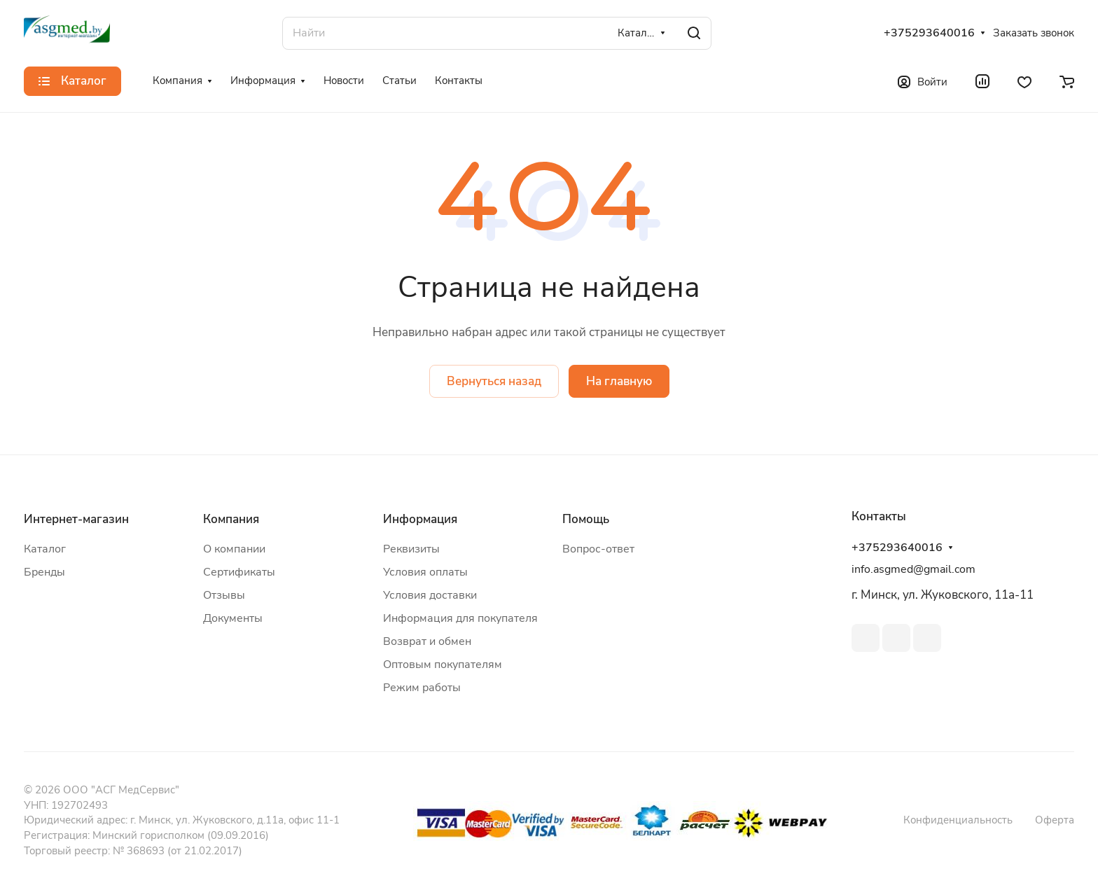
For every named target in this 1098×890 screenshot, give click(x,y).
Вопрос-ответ (598, 549)
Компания (231, 519)
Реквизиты (411, 549)
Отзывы (224, 595)
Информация (420, 519)
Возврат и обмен (427, 641)
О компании (234, 549)
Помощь (585, 519)
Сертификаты (239, 572)
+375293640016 (929, 33)
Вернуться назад (494, 381)
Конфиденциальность (958, 820)
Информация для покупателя (460, 618)
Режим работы (422, 687)
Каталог (45, 549)
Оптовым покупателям (442, 664)
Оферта (1054, 820)
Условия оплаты (425, 572)
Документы (233, 618)
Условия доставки (430, 595)
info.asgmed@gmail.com (913, 569)
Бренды (44, 572)
